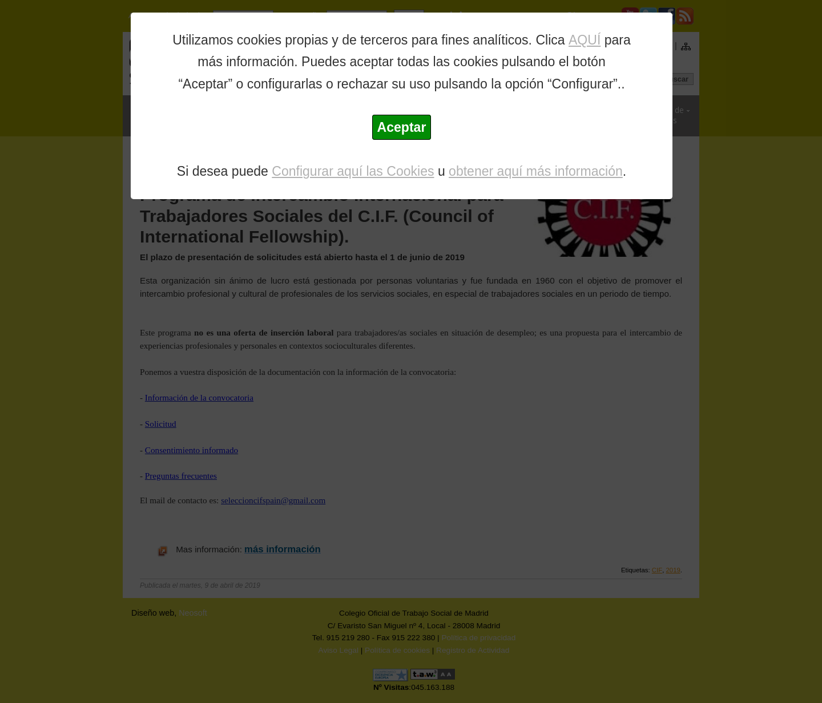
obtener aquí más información (536, 171)
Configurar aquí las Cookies (353, 171)
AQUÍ (585, 40)
